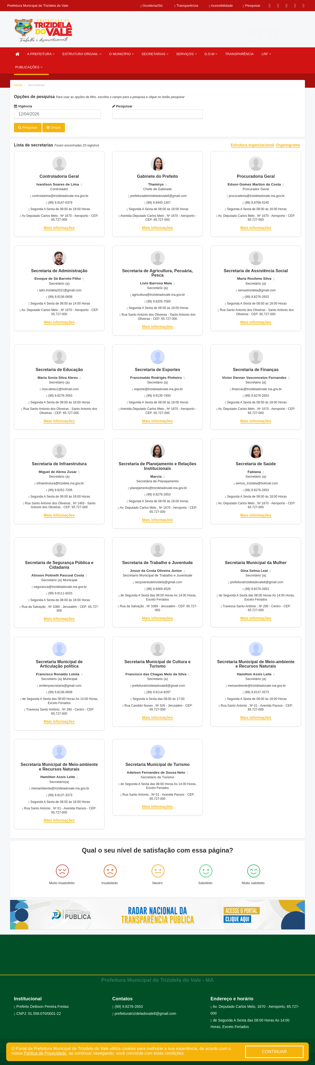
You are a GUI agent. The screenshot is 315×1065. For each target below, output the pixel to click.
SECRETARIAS (154, 54)
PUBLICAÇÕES (28, 67)
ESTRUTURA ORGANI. (81, 54)
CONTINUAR (274, 1051)
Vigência (23, 106)
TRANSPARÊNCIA (239, 54)
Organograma (288, 144)
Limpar (54, 127)
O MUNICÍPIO (121, 54)
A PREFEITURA (41, 54)
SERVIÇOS (186, 54)
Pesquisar (122, 106)
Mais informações (59, 227)
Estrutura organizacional (252, 144)
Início (18, 85)
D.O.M (211, 54)
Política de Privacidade (45, 1053)
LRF (266, 54)
